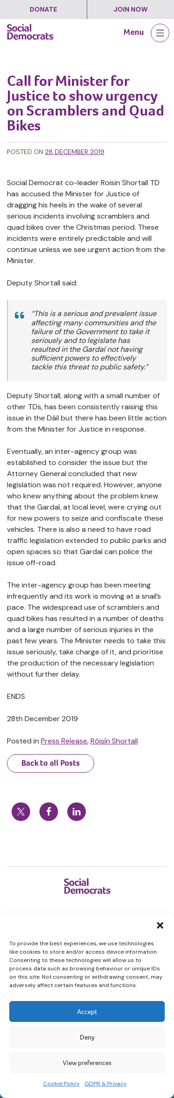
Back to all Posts (50, 763)
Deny (87, 1037)
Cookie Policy (61, 1083)
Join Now (131, 9)
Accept (87, 1011)
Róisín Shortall (114, 741)
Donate (43, 9)
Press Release (64, 741)
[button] (160, 925)
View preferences (87, 1062)
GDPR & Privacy (105, 1083)
